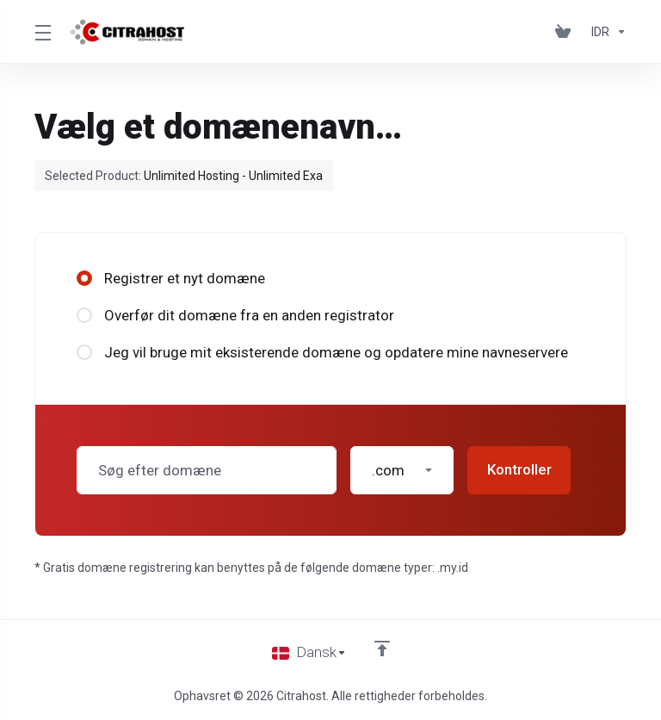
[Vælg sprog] (309, 653)
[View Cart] (566, 31)
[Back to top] (382, 648)
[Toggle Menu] (42, 32)
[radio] (84, 278)
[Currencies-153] (605, 31)
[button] (402, 470)
